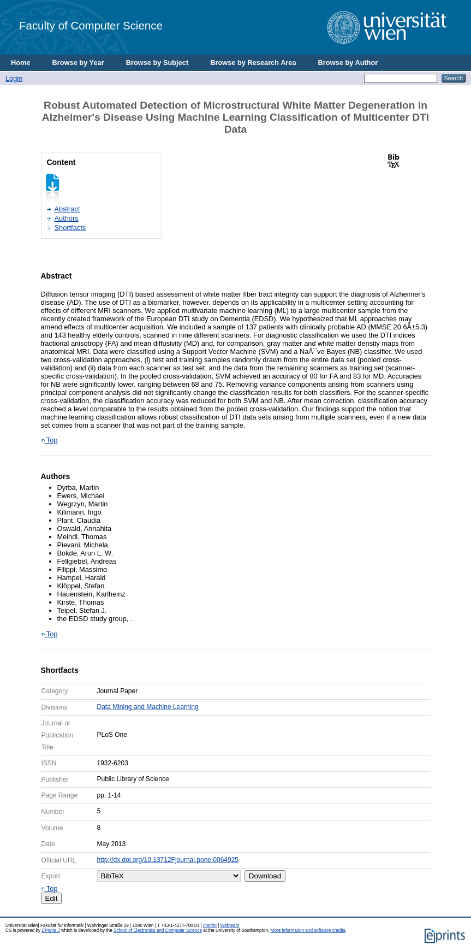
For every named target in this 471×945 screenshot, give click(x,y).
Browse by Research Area (253, 62)
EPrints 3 (50, 930)
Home (21, 62)
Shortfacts (70, 227)
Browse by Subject (157, 62)
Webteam (230, 925)
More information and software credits (308, 930)
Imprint (210, 925)
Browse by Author (348, 62)
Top (49, 440)
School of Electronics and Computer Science (158, 930)
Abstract (67, 209)
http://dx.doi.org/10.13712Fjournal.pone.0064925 (168, 860)
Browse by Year (78, 62)
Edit (51, 898)
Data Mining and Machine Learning (148, 707)
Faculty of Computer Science (91, 25)
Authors (67, 218)
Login (13, 78)
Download (265, 876)
